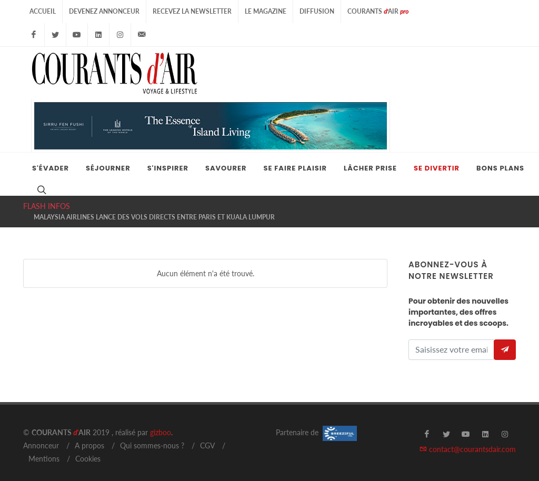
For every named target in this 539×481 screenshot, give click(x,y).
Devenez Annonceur (104, 11)
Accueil (42, 11)
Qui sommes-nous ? (152, 434)
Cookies (88, 448)
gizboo (160, 421)
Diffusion (317, 11)
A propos (89, 434)
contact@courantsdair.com (468, 438)
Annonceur (41, 434)
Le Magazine (265, 11)
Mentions (43, 448)
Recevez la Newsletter (192, 11)
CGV (207, 434)
